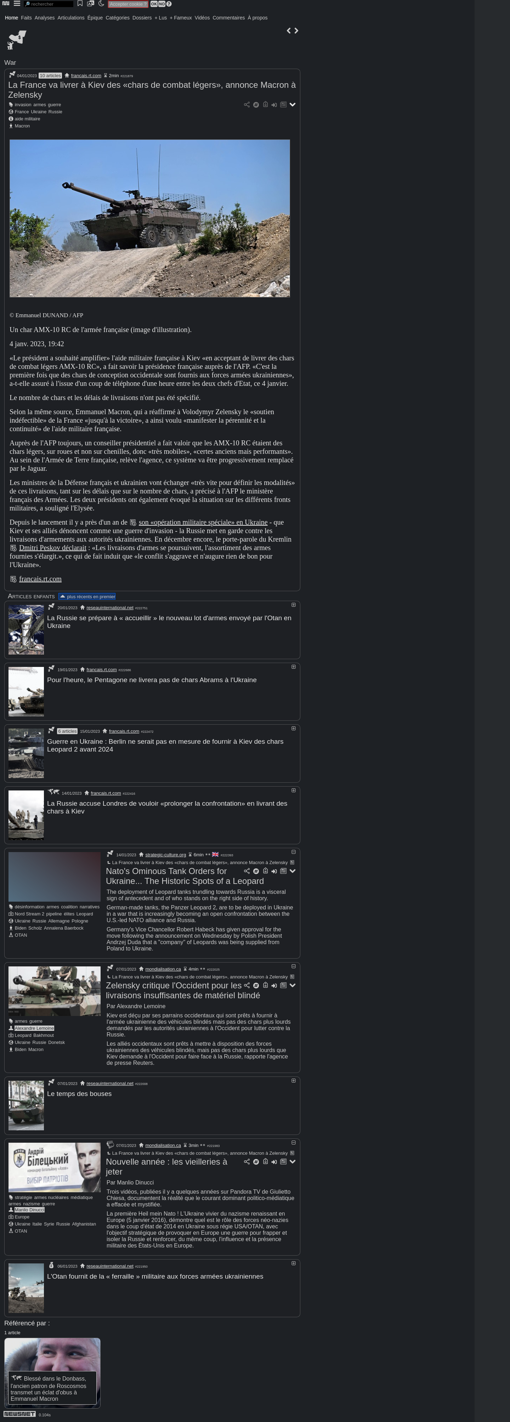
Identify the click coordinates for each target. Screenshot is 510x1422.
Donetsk (56, 1041)
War (10, 62)
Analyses (45, 18)
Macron (22, 126)
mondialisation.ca (163, 968)
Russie (55, 111)
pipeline (54, 913)
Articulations (71, 18)
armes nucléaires (51, 1196)
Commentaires (228, 18)
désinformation (30, 906)
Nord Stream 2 (29, 913)
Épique (95, 18)
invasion (23, 104)
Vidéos (202, 18)
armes (39, 104)
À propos (257, 18)
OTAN (21, 934)
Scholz (35, 927)
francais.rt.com (86, 75)
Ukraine (38, 111)
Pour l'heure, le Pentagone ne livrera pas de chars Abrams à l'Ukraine (152, 679)
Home (11, 18)
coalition (69, 906)
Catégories (118, 18)
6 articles (67, 730)
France (22, 111)
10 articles (50, 75)
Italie (37, 1223)
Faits (26, 18)
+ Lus (161, 18)
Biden (21, 927)
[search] (48, 4)
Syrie (49, 1223)
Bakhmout (43, 1034)
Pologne (80, 920)
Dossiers (142, 18)
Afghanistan (84, 1223)
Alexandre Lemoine (34, 1027)
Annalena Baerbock (64, 927)
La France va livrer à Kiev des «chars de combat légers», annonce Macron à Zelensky (197, 861)
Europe (22, 1215)
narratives (90, 906)
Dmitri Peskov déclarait (52, 548)
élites (69, 913)
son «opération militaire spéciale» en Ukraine (203, 522)
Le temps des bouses (79, 1093)
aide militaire (27, 118)
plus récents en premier (87, 596)
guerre (54, 104)
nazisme (31, 1202)
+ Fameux (181, 18)
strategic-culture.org (166, 854)
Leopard (84, 913)
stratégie (23, 1196)
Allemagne (58, 920)
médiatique (81, 1196)
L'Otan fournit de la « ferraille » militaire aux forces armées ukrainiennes (155, 1275)
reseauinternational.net (110, 607)
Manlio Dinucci (29, 1208)
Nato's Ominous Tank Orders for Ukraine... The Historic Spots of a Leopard (185, 875)
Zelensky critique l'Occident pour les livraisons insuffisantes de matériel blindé (183, 989)
